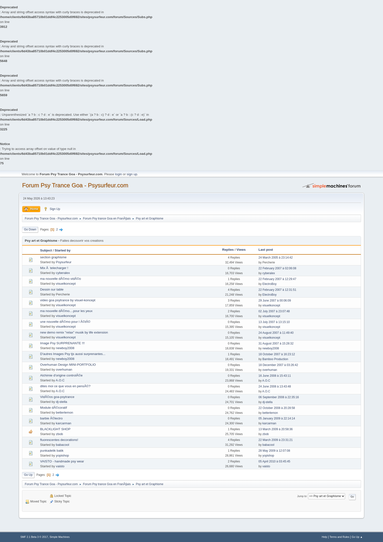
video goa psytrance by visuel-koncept (67, 300)
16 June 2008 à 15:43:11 (274, 375)
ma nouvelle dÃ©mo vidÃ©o (60, 279)
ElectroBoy (269, 284)
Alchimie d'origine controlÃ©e (61, 375)
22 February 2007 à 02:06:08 (277, 268)
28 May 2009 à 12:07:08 (274, 450)
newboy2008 (65, 348)
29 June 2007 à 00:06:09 (274, 300)
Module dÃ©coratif (53, 407)
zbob (59, 434)
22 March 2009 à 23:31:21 (275, 440)
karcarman (63, 423)
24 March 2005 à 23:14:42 (275, 257)
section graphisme (53, 257)
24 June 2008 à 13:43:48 (274, 386)
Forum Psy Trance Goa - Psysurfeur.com (75, 185)
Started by (63, 250)
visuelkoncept (66, 283)
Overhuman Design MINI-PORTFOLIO (68, 364)
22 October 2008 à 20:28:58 (276, 408)
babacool (62, 445)
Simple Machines (60, 536)
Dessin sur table (52, 289)
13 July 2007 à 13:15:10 (274, 322)
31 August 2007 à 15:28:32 (275, 343)
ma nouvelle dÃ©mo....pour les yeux (66, 311)
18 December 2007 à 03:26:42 (278, 365)
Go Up (28, 475)
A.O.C (60, 380)
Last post (265, 249)
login (118, 174)
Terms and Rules (339, 536)
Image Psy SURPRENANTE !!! (62, 343)
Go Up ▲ (357, 536)
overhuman (64, 369)
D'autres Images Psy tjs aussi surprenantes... (72, 354)
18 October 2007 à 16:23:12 (276, 354)
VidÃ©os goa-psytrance (57, 397)
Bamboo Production (275, 359)
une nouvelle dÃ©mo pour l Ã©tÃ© (65, 321)
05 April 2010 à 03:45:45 (274, 461)
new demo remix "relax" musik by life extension (74, 332)
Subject (46, 250)
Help (324, 536)
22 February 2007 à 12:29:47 (277, 279)
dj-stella (61, 402)
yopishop (62, 455)
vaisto (60, 466)
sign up (132, 174)
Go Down (30, 229)
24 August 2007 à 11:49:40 (275, 332)
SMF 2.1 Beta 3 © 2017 (34, 536)
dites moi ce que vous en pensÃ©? (65, 386)
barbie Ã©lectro (51, 418)
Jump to (302, 495)
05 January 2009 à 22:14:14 (276, 418)
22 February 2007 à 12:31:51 (277, 290)
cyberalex (63, 273)
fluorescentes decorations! (59, 440)
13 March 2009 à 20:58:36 (275, 429)
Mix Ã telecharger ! (54, 268)
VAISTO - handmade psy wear (62, 461)
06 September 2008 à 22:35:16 (278, 397)
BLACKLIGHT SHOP (55, 429)
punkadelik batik (52, 450)
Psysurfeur (64, 262)
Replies (228, 249)
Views (241, 249)
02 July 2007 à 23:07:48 (274, 311)
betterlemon (64, 412)
